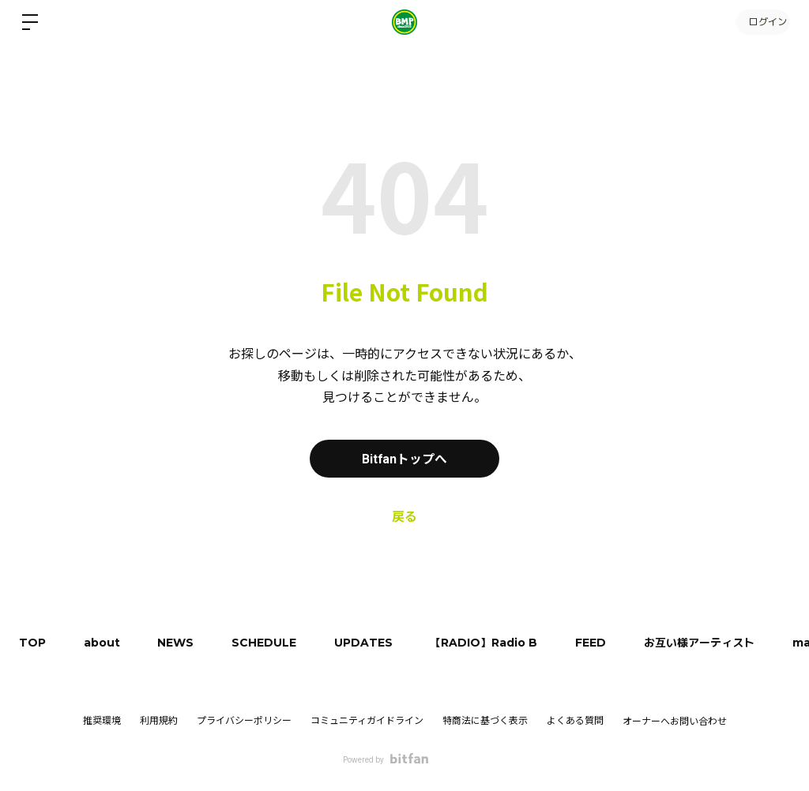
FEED (602, 642)
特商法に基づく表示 (485, 720)
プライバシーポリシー (244, 720)
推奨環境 (102, 720)
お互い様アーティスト (712, 642)
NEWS (180, 642)
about (104, 642)
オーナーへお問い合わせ (675, 721)
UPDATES (371, 642)
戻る (404, 516)
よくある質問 (575, 720)
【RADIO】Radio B (493, 642)
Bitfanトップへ (405, 458)
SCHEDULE (270, 642)
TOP (33, 642)
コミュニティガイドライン (366, 720)
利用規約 (159, 720)
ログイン (762, 22)
